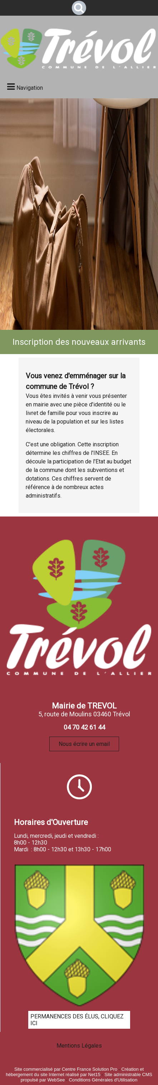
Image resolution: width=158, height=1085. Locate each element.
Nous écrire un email (84, 744)
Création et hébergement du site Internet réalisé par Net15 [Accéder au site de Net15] (75, 1071)
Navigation (29, 87)
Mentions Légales (79, 1045)
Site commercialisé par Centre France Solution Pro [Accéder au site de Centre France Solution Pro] (65, 1069)
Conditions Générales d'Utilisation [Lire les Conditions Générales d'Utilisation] (103, 1080)
